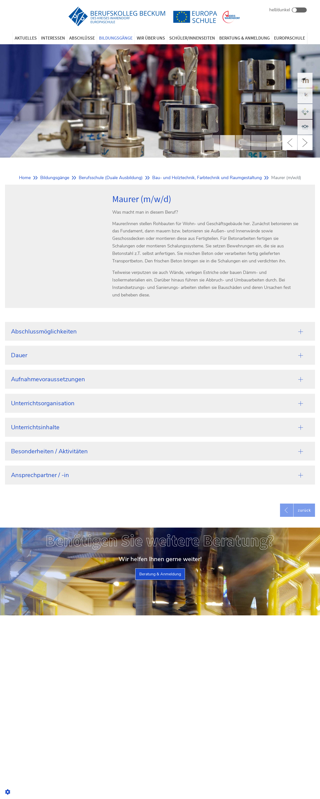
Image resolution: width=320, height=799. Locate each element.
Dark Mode (299, 10)
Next (305, 142)
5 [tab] (274, 142)
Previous (289, 142)
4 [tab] (258, 142)
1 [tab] (212, 142)
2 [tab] (227, 142)
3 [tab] (243, 142)
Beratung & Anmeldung (160, 574)
